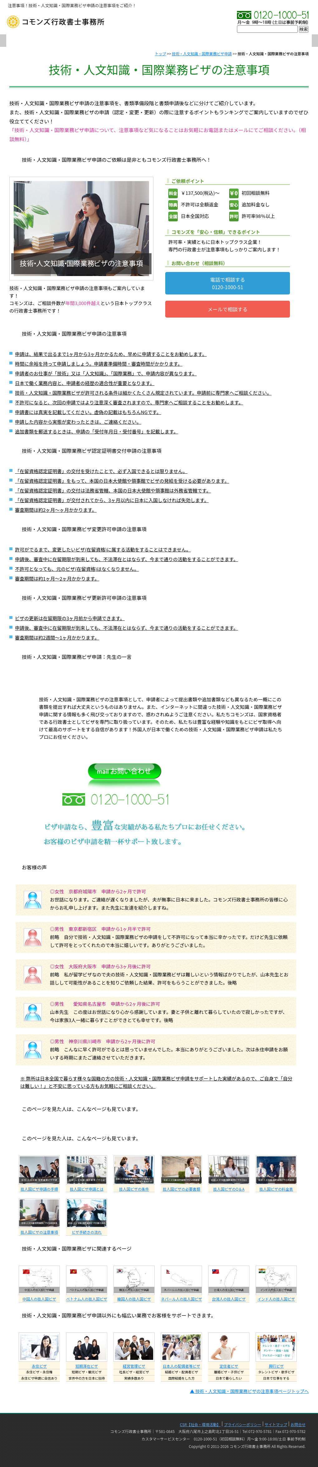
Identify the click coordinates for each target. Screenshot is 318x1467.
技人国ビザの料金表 (276, 1189)
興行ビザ (276, 1366)
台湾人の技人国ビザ (229, 1299)
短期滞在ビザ (86, 1366)
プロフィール (159, 41)
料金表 (246, 41)
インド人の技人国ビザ (276, 1299)
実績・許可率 (202, 41)
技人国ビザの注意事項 (39, 1232)
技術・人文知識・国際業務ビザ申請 (202, 53)
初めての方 (115, 41)
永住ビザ (39, 1366)
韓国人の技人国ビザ (134, 1299)
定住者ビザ (228, 1366)
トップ (160, 53)
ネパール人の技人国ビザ (181, 1299)
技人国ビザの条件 (134, 1189)
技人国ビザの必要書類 (181, 1189)
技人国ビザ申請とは (87, 1189)
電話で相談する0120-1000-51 (227, 283)
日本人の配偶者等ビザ (181, 1366)
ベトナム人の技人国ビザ (86, 1299)
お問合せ (290, 41)
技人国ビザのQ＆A (228, 1189)
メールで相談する (228, 309)
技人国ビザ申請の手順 (39, 1189)
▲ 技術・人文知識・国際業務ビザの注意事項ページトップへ (249, 1391)
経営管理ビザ (134, 1366)
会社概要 (71, 41)
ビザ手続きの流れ (87, 1232)
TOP (28, 41)
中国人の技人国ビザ (39, 1299)
